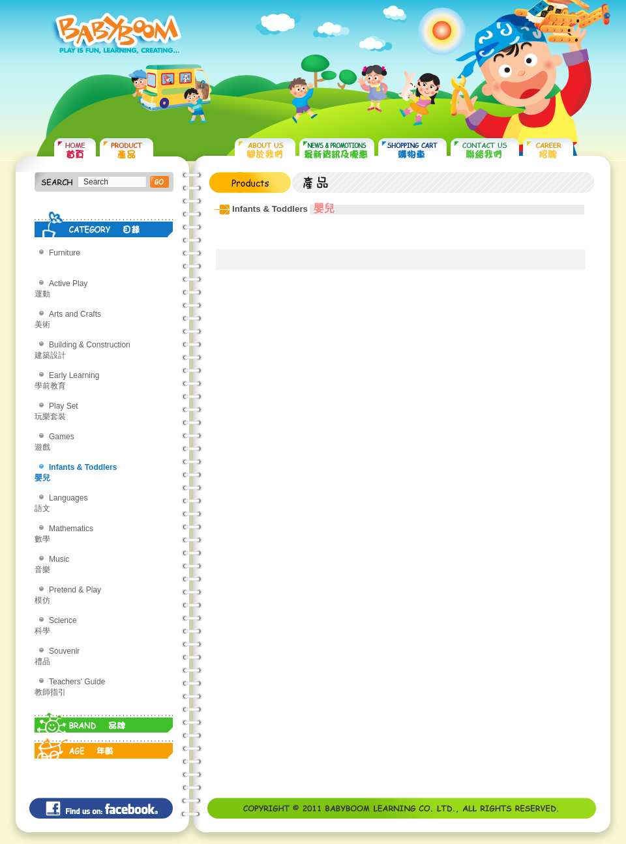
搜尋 (159, 182)
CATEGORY (104, 224)
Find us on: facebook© (101, 808)
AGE (104, 746)
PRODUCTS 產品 (126, 150)
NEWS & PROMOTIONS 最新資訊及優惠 (336, 150)
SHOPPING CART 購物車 (412, 150)
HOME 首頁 (75, 150)
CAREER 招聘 (548, 150)
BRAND (104, 719)
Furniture (64, 252)
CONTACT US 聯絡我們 (485, 150)
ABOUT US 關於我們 (265, 150)
